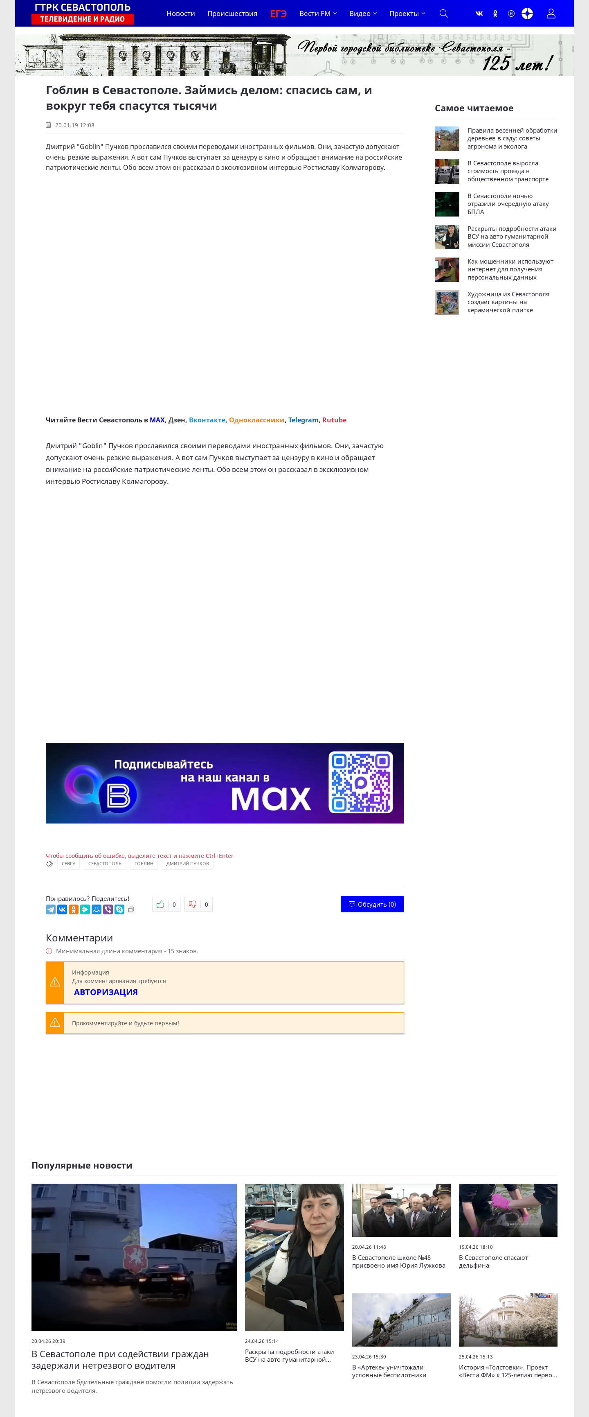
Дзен (177, 419)
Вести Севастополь (109, 419)
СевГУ (68, 863)
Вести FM (314, 13)
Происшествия (232, 13)
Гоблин (144, 863)
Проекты (404, 13)
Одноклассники (257, 419)
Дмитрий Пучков (187, 863)
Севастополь (104, 863)
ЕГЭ (278, 13)
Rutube (334, 419)
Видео (360, 13)
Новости (180, 13)
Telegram (303, 419)
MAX (157, 419)
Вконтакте (207, 419)
